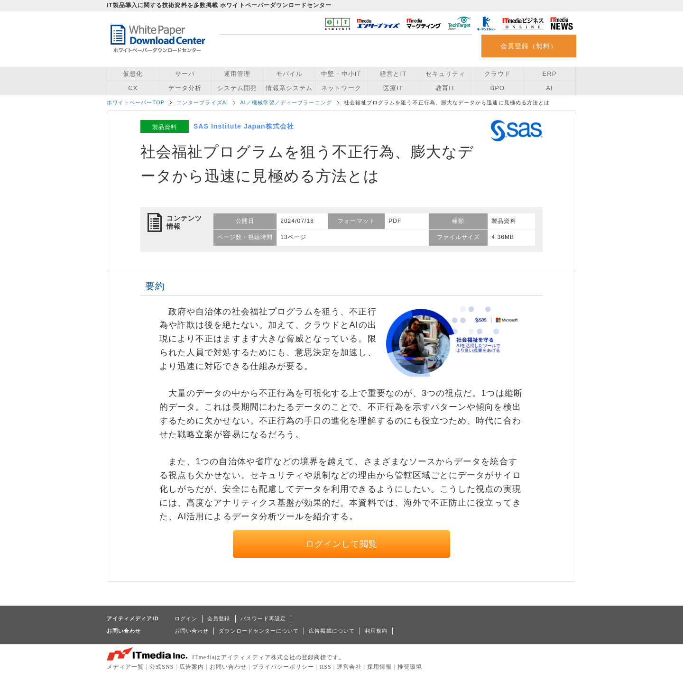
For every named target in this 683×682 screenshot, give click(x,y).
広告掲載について (332, 631)
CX (133, 88)
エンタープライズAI (202, 102)
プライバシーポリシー (283, 667)
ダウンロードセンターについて (259, 631)
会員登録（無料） (529, 46)
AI (549, 88)
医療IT (393, 88)
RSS (326, 667)
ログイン (186, 618)
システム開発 (237, 88)
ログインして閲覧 (341, 544)
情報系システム (289, 88)
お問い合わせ (192, 631)
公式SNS (161, 667)
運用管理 (237, 73)
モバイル (289, 73)
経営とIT (393, 73)
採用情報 (379, 667)
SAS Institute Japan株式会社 (244, 126)
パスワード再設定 (263, 618)
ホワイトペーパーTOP (136, 102)
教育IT (445, 88)
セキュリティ (445, 73)
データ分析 (185, 88)
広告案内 (191, 667)
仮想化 (133, 73)
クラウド (497, 73)
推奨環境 (409, 667)
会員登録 (218, 618)
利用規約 (376, 631)
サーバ (185, 73)
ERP (550, 73)
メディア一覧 (125, 667)
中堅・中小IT (341, 73)
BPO (497, 88)
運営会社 (349, 667)
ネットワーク (341, 88)
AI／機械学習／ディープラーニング (286, 102)
